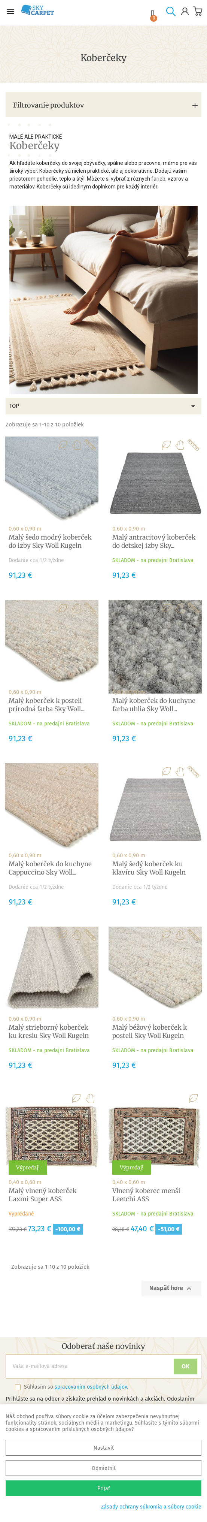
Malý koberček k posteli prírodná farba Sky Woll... (47, 705)
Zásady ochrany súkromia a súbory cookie (151, 1507)
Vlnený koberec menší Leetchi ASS (146, 1195)
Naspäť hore (171, 1288)
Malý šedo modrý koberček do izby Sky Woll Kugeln (50, 541)
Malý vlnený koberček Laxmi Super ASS (43, 1195)
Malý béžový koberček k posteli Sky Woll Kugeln (149, 1031)
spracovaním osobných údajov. (91, 1387)
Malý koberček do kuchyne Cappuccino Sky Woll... (50, 868)
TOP (103, 406)
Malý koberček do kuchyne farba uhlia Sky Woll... (153, 705)
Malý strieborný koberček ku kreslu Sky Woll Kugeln (49, 1031)
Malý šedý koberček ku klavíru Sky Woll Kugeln (149, 868)
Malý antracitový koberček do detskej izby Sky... (154, 541)
